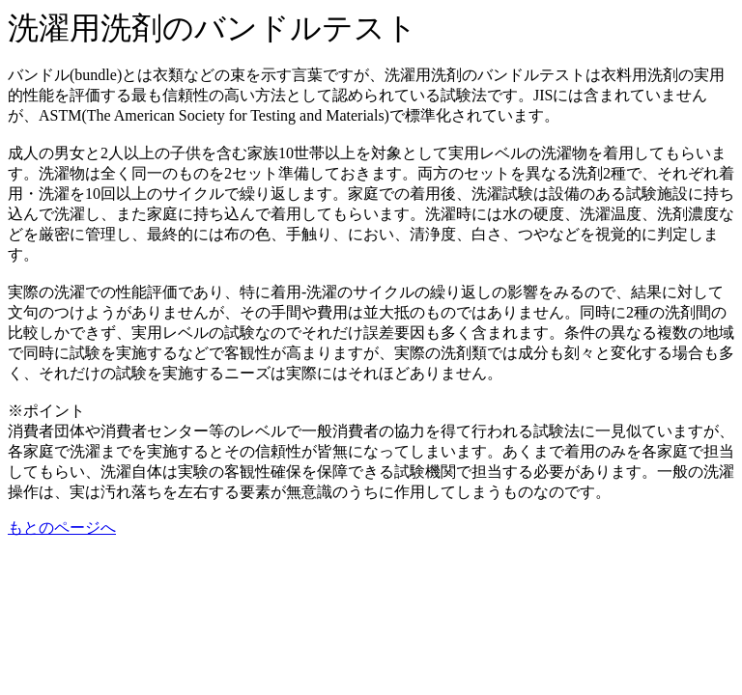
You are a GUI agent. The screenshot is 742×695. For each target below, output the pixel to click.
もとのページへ (62, 527)
